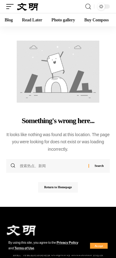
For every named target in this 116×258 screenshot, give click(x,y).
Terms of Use (24, 248)
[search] (88, 6)
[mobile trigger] (11, 6)
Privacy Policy (67, 243)
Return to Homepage (58, 187)
